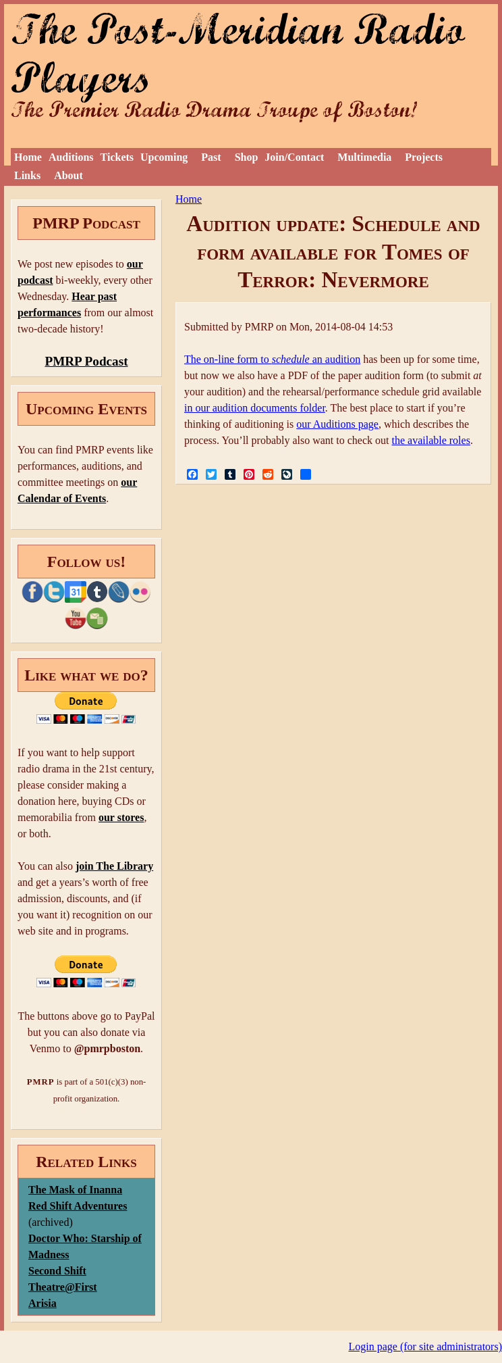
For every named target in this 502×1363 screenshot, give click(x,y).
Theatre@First (62, 1287)
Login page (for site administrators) (426, 1346)
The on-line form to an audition (272, 359)
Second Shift (57, 1271)
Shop (246, 157)
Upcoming (164, 157)
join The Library (114, 866)
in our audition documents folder (254, 408)
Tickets (117, 157)
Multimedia (364, 157)
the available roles (431, 440)
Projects (424, 157)
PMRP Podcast (86, 361)
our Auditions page (337, 424)
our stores (121, 817)
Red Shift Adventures (77, 1206)
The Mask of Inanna (75, 1189)
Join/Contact (294, 157)
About (68, 175)
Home (28, 157)
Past (211, 157)
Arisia (42, 1303)
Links (27, 175)
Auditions (71, 157)
